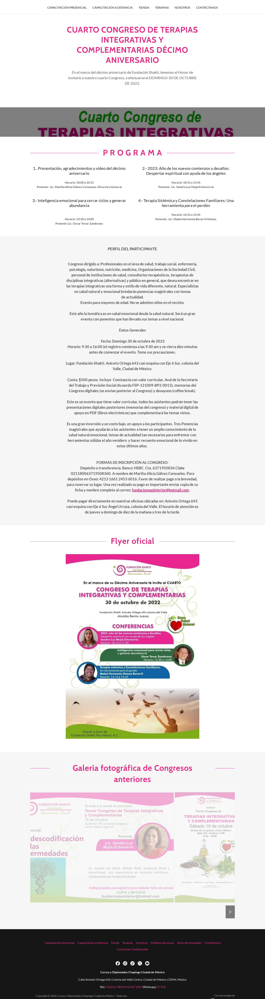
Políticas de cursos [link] (162, 942)
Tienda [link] (144, 7)
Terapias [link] (162, 7)
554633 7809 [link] (114, 987)
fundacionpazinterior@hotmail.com (160, 490)
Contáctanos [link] (207, 7)
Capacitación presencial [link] (67, 7)
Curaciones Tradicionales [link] (132, 949)
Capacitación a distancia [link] (113, 7)
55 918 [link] (161, 987)
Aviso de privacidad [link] (189, 942)
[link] (117, 963)
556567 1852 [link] (133, 987)
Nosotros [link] (182, 7)
